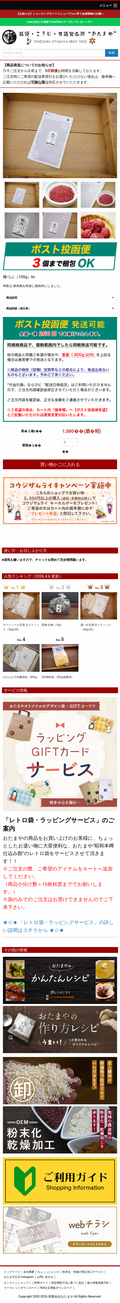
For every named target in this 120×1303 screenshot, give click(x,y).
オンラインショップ (16, 1282)
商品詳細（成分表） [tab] (18, 308)
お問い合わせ (45, 1277)
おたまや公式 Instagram (19, 1277)
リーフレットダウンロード (20, 1288)
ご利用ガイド (40, 1282)
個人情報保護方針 (98, 1282)
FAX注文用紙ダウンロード (56, 1288)
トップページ (12, 1272)
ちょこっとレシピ (48, 1272)
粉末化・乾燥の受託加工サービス (82, 1272)
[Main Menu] (115, 5)
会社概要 (28, 1272)
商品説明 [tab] (11, 297)
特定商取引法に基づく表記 (67, 1282)
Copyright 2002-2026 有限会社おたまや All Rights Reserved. (60, 1296)
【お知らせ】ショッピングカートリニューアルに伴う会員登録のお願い (60, 13)
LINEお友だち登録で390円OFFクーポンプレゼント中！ (60, 21)
